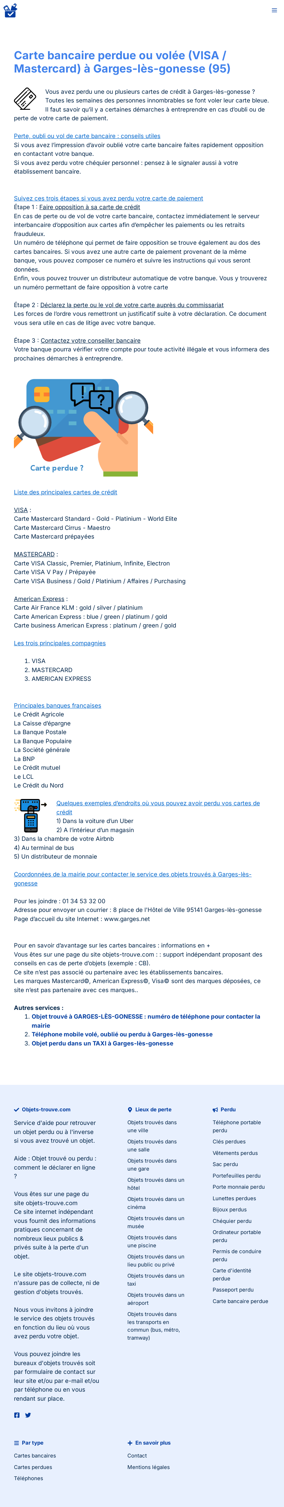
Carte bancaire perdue (240, 1301)
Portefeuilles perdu (237, 1175)
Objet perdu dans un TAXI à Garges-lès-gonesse (102, 1043)
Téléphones (28, 1478)
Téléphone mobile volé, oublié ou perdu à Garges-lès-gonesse (122, 1034)
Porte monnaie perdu (239, 1186)
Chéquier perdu (232, 1221)
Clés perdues (229, 1141)
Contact (137, 1455)
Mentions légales (148, 1467)
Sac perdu (225, 1164)
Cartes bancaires (35, 1455)
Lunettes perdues (234, 1198)
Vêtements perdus (235, 1153)
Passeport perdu (233, 1289)
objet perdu (38, 1131)
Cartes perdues (33, 1467)
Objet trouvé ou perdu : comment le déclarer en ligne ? (55, 1167)
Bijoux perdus (230, 1209)
